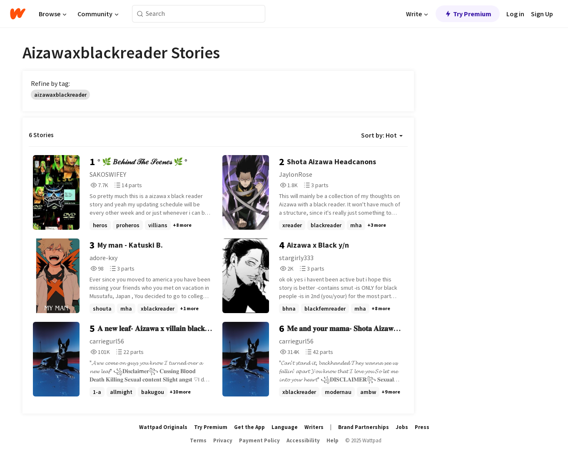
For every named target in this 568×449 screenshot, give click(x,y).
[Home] (17, 14)
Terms (198, 440)
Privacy (222, 440)
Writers (314, 427)
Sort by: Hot (382, 135)
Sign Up (542, 14)
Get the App (249, 427)
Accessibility (303, 440)
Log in (515, 14)
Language (285, 427)
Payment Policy (259, 440)
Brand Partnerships (363, 427)
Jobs (402, 427)
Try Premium (467, 14)
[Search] (140, 14)
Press (422, 427)
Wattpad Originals (163, 427)
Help (332, 440)
